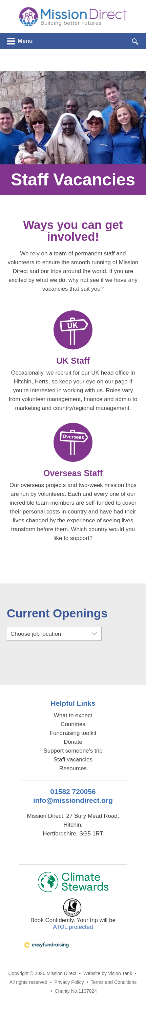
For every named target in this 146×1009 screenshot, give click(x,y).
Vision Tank (120, 973)
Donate (73, 742)
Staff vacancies (73, 759)
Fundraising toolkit (73, 733)
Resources (73, 768)
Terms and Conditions (114, 982)
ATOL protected (73, 927)
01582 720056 (73, 791)
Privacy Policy (69, 982)
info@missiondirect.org (73, 800)
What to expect (73, 715)
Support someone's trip (72, 750)
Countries (73, 724)
